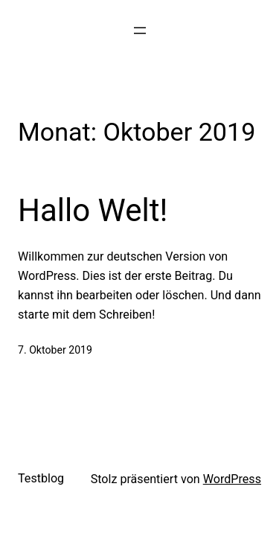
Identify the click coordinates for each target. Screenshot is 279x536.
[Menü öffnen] (140, 30)
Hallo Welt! (92, 210)
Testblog (41, 478)
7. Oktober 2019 (55, 350)
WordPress (232, 479)
